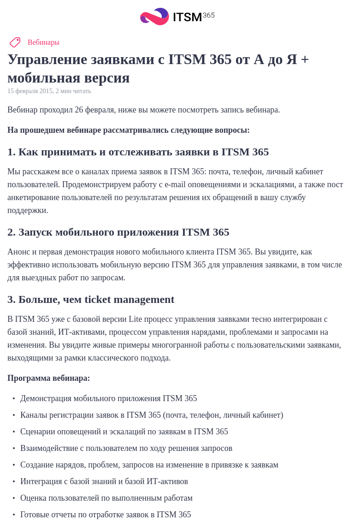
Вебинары (43, 42)
